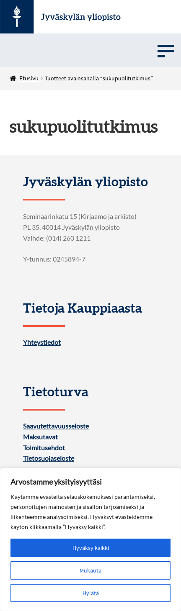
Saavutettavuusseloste (56, 426)
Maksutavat (40, 437)
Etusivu (29, 78)
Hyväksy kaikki (90, 548)
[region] (90, 539)
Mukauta (90, 570)
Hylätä (91, 593)
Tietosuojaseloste (48, 458)
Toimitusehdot (44, 448)
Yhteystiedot (42, 342)
